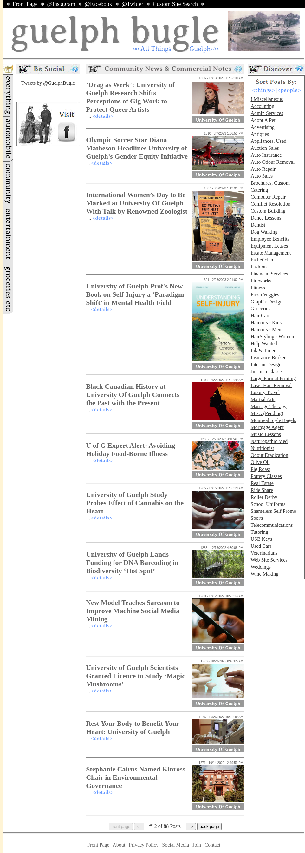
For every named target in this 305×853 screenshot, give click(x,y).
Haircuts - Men (265, 329)
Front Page (25, 4)
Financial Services (269, 273)
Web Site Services (268, 560)
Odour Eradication (269, 455)
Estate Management (270, 252)
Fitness (257, 287)
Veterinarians (263, 553)
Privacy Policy (144, 845)
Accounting (262, 106)
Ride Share (261, 490)
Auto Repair (263, 169)
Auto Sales (261, 176)
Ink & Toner (263, 350)
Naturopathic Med (269, 441)
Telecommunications (271, 525)
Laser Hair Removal (271, 385)
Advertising (262, 127)
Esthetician (261, 259)
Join (197, 845)
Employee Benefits (269, 238)
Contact (212, 845)
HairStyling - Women (272, 336)
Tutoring (259, 532)
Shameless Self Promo (273, 511)
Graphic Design (266, 301)
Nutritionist (262, 448)
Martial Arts (262, 399)
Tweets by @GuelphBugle (48, 83)
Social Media (175, 845)
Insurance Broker (268, 357)
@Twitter (132, 4)
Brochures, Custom (270, 183)
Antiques (259, 134)
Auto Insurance (266, 155)
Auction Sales (264, 148)
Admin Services (266, 113)
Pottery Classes (266, 476)
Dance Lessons (265, 218)
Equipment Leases (269, 245)
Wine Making (264, 574)
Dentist (257, 225)
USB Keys (261, 539)
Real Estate (261, 483)
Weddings (260, 567)
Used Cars (260, 546)
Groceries (260, 308)
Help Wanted (263, 343)
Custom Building (267, 211)
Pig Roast (260, 469)
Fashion (258, 266)
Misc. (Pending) (266, 413)
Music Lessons (265, 434)
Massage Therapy (268, 406)
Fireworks (260, 280)
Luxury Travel (265, 392)
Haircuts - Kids (266, 322)
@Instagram (61, 4)
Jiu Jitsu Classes (266, 371)
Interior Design (265, 364)
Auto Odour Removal (272, 162)
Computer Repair (268, 197)
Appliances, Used (268, 141)
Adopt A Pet (262, 120)
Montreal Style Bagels (273, 420)
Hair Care (260, 315)
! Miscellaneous (266, 99)
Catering (259, 190)
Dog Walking (263, 232)
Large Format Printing (273, 378)
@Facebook (98, 4)
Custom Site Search (175, 4)
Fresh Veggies (264, 294)
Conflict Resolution (270, 204)
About (119, 845)
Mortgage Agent (266, 427)
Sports (256, 518)
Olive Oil (259, 462)
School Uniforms (267, 504)
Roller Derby (263, 497)
